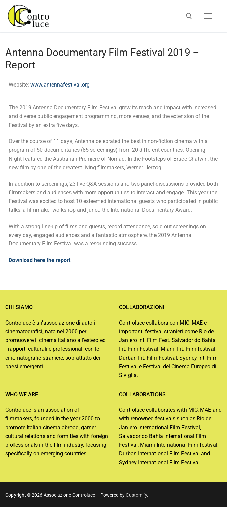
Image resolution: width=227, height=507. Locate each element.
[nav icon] (208, 16)
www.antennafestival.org (60, 84)
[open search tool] (189, 16)
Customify (136, 495)
